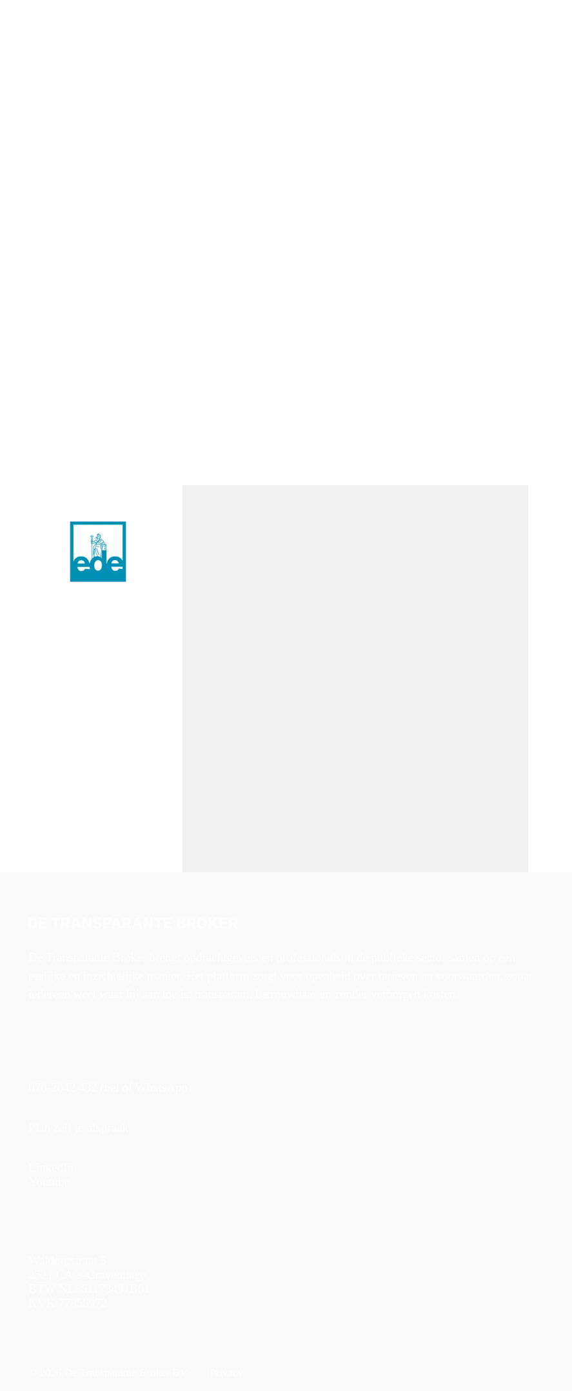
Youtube (49, 1181)
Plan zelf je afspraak (78, 1127)
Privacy (225, 1372)
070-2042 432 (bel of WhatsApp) (110, 1087)
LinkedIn (51, 1167)
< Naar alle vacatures (69, 142)
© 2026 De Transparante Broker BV (108, 1372)
